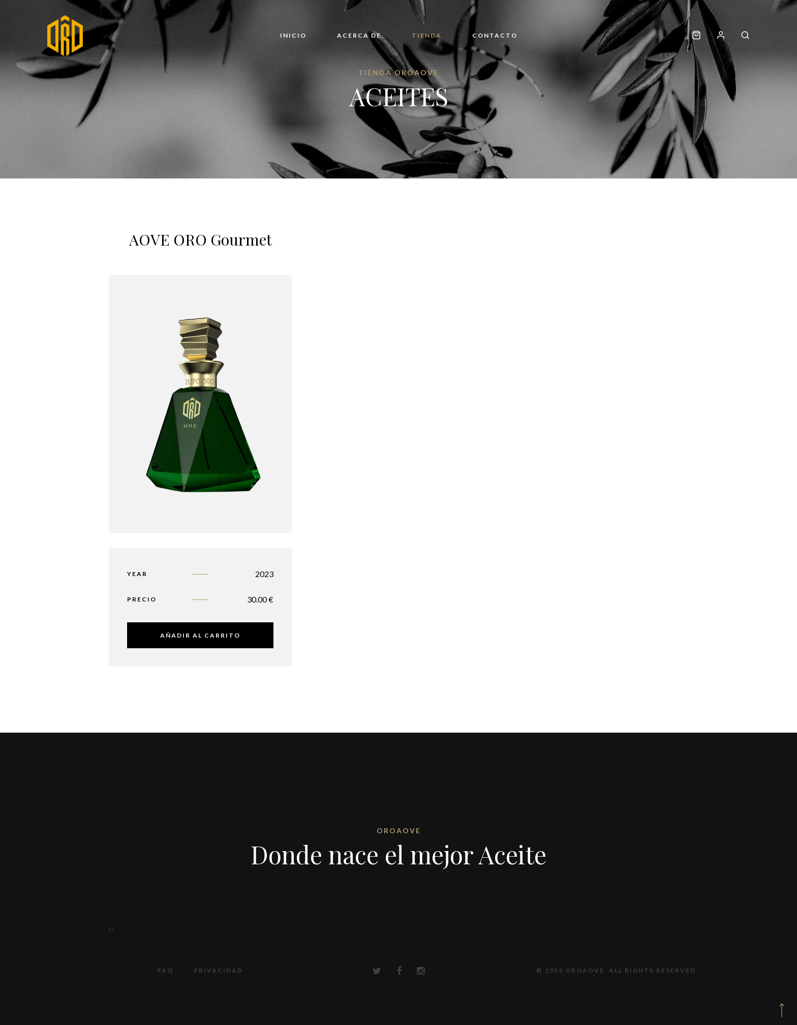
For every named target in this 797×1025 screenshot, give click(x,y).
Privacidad (218, 970)
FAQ (165, 970)
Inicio (293, 35)
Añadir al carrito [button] (200, 635)
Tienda (427, 35)
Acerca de (359, 35)
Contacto (494, 35)
